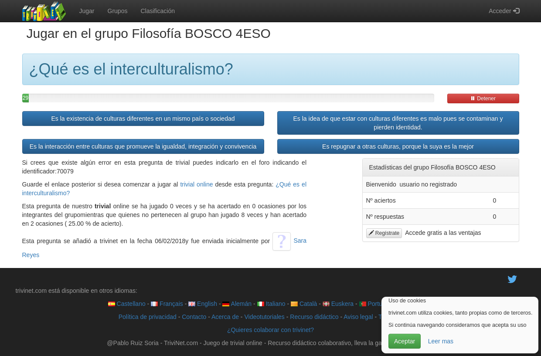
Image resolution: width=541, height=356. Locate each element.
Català (304, 303)
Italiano (271, 303)
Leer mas (440, 341)
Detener (483, 98)
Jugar (87, 10)
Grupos (118, 10)
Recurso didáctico (314, 316)
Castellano (127, 303)
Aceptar (404, 341)
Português (377, 303)
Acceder (504, 10)
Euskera (338, 303)
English (202, 303)
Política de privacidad (148, 316)
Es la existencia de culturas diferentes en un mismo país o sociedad (143, 118)
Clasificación (157, 10)
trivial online (196, 184)
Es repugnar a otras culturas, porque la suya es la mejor (398, 146)
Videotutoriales (264, 316)
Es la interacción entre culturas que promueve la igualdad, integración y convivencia (143, 146)
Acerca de (225, 316)
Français (167, 303)
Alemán (237, 303)
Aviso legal (358, 316)
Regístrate (384, 233)
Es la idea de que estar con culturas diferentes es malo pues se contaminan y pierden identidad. (398, 123)
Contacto (194, 316)
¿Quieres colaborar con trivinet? (270, 329)
